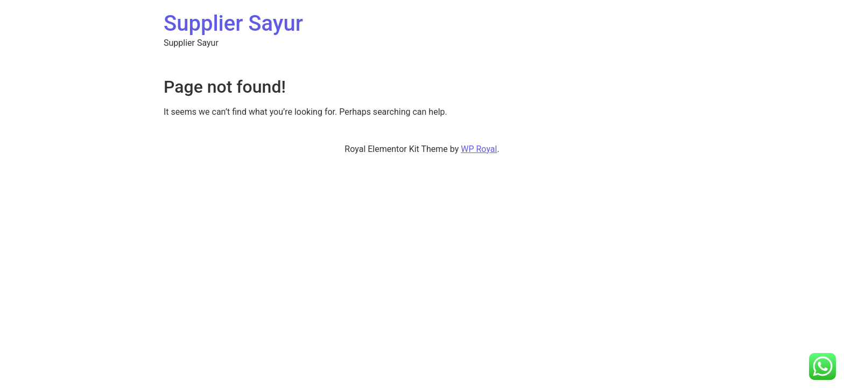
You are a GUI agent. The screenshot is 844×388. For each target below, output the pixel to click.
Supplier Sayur (233, 23)
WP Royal (479, 149)
